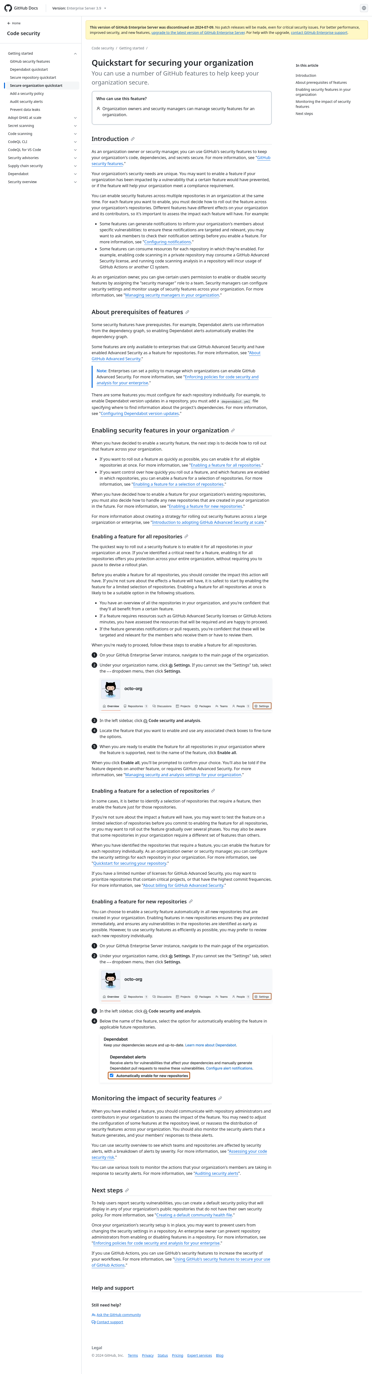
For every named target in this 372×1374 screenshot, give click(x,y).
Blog (220, 1355)
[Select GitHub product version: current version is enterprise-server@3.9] (79, 8)
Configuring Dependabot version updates (140, 413)
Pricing (177, 1355)
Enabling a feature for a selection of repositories (178, 484)
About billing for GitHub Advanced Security (183, 885)
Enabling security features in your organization (163, 430)
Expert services (199, 1355)
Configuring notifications (167, 242)
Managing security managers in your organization (172, 295)
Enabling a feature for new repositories (205, 506)
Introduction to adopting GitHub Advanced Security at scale (208, 522)
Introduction (113, 138)
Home (14, 23)
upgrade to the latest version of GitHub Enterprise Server (198, 32)
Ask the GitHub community (116, 1314)
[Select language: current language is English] (364, 8)
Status (163, 1355)
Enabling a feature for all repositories (225, 465)
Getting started (131, 48)
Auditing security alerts (216, 1173)
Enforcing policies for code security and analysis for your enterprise (156, 1243)
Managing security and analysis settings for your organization (183, 774)
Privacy (148, 1355)
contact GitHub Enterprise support (319, 32)
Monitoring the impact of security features (157, 1098)
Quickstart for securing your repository (129, 863)
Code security (23, 33)
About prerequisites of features (140, 312)
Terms (133, 1355)
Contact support (107, 1322)
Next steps (110, 1190)
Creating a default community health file (194, 1215)
